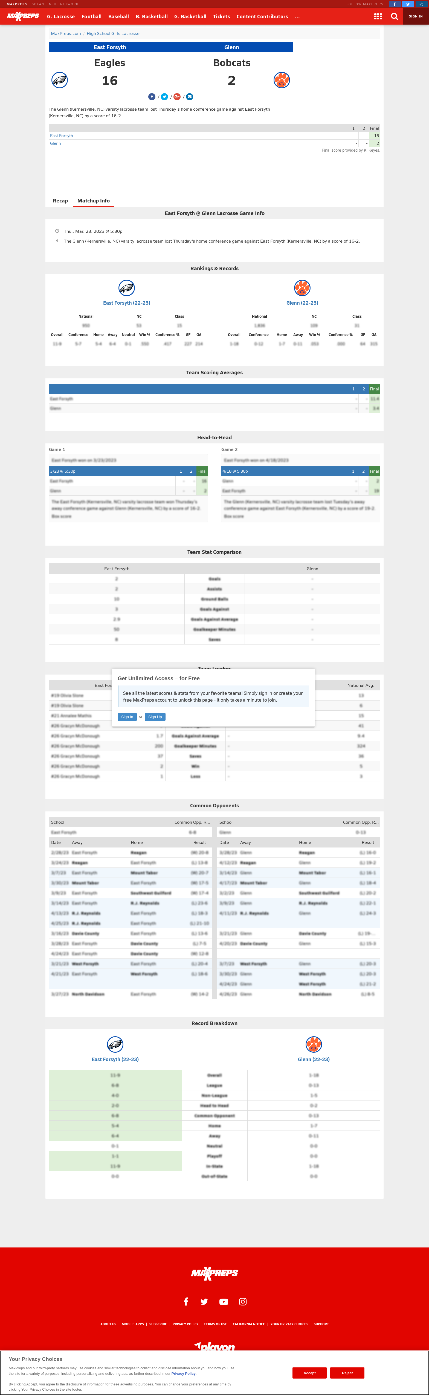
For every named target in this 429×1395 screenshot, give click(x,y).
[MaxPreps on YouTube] (223, 1301)
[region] (214, 1372)
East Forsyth (110, 47)
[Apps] (378, 16)
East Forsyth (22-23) (126, 302)
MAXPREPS (17, 4)
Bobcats (232, 62)
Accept (310, 1373)
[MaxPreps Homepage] (215, 1274)
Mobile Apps (133, 1324)
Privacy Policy (185, 1324)
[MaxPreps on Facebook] (395, 4)
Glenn (231, 47)
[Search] (394, 16)
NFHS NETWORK (64, 4)
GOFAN (38, 4)
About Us (108, 1324)
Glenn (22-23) (302, 302)
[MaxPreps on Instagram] (422, 4)
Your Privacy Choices (289, 1324)
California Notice (249, 1324)
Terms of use (215, 1324)
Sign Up (155, 717)
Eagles (109, 62)
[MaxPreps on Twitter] (408, 4)
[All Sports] (297, 16)
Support (321, 1324)
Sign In (127, 717)
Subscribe (158, 1324)
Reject (347, 1373)
